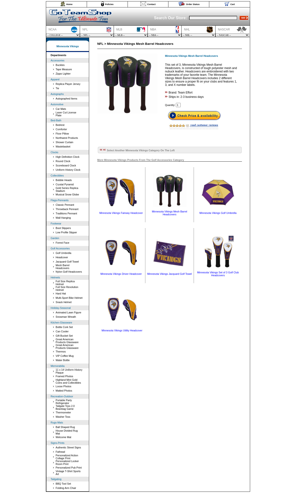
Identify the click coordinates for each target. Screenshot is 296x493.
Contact (151, 4)
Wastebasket (63, 146)
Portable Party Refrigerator (64, 402)
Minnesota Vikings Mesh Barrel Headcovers (169, 213)
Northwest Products (67, 137)
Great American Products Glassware (67, 341)
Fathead (60, 451)
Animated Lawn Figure (68, 312)
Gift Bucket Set (64, 335)
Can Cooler (62, 331)
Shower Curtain (64, 142)
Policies (109, 4)
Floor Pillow (62, 133)
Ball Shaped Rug (65, 427)
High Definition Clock (68, 156)
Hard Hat (61, 293)
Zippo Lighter (63, 73)
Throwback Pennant (67, 209)
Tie (57, 88)
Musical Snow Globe (67, 194)
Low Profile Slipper (66, 232)
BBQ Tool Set (63, 483)
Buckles (60, 65)
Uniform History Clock (68, 169)
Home (69, 4)
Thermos (61, 351)
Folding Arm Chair (66, 488)
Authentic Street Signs (68, 447)
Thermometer (63, 412)
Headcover (62, 257)
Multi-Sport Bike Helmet (69, 297)
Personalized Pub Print (69, 467)
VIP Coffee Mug (65, 355)
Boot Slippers (63, 228)
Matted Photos (64, 390)
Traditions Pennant (66, 213)
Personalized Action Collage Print (67, 457)
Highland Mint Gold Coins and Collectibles (68, 381)
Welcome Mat (63, 437)
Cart (232, 4)
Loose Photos (63, 386)
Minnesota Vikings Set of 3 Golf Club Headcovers (218, 274)
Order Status (193, 4)
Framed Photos (64, 376)
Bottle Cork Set (64, 327)
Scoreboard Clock (66, 165)
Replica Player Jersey (68, 83)
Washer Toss (63, 416)
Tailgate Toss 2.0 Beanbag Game (65, 407)
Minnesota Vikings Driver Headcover (121, 273)
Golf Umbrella (63, 253)
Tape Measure (64, 69)
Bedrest (60, 124)
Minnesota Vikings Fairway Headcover (121, 212)
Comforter (61, 129)
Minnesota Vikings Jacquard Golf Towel (169, 273)
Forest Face (62, 242)
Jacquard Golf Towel (67, 261)
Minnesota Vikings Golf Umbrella (217, 212)
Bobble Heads (64, 180)
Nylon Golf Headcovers (69, 271)
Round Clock (63, 161)
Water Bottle (63, 360)
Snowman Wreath (66, 316)
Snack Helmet (64, 302)
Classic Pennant (65, 204)
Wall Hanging (63, 217)
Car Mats (61, 108)
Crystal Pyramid (65, 184)
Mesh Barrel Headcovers (62, 267)
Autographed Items (66, 98)
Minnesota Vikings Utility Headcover (122, 330)
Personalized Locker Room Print (67, 462)
